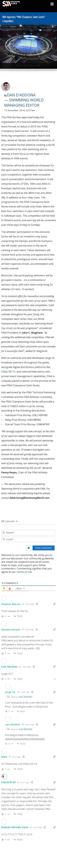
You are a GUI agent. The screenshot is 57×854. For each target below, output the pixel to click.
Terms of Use (24, 572)
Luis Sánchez (9, 666)
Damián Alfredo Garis (14, 827)
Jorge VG (10, 692)
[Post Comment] (44, 547)
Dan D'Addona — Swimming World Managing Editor (24, 100)
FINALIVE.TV (8, 371)
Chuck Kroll (8, 782)
